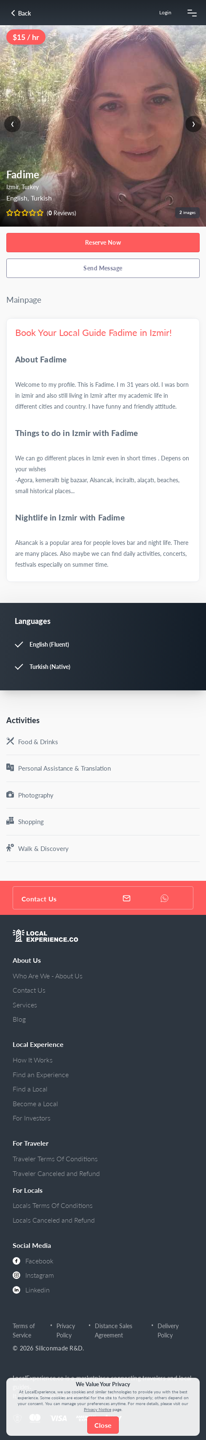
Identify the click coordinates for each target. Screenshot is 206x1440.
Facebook (33, 1261)
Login (165, 12)
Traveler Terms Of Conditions (55, 1159)
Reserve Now (103, 242)
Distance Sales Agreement (113, 1330)
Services (25, 1005)
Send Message (102, 268)
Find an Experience (41, 1074)
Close (103, 1425)
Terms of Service (24, 1330)
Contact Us (29, 990)
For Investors (32, 1118)
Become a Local (35, 1103)
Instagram (33, 1275)
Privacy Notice (97, 1409)
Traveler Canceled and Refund (56, 1173)
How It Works (33, 1060)
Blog (19, 1019)
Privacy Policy (65, 1330)
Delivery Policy (168, 1330)
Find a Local (30, 1089)
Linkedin (31, 1290)
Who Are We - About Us (48, 976)
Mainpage (23, 299)
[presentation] (12, 124)
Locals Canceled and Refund (54, 1220)
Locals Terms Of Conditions (53, 1205)
